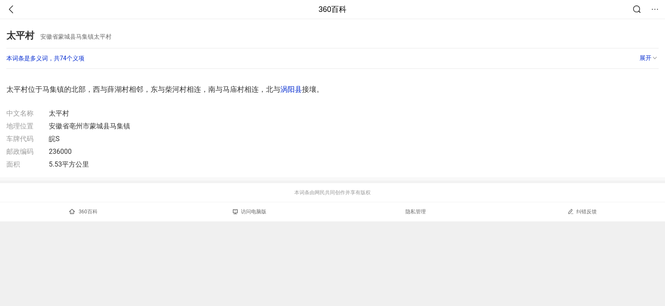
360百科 (332, 9)
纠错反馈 (582, 211)
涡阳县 (291, 89)
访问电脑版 (249, 212)
